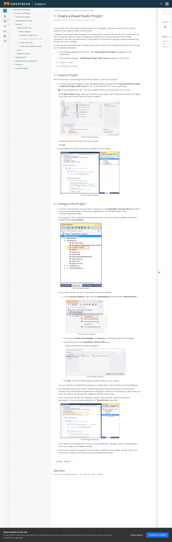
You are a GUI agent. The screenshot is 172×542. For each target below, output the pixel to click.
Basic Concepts (25, 32)
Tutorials (18, 24)
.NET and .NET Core (24, 28)
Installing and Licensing (23, 21)
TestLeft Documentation (21, 10)
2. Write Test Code (26, 43)
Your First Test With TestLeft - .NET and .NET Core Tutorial (78, 474)
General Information (22, 17)
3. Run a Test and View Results (31, 46)
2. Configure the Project (67, 66)
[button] (167, 4)
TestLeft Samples (21, 68)
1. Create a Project (65, 62)
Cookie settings (136, 539)
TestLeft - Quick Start (22, 13)
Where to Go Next (23, 54)
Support (40, 4)
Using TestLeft (20, 57)
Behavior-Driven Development (26, 61)
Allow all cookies (157, 539)
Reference (19, 65)
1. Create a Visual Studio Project (31, 39)
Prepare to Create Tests (28, 35)
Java (19, 50)
